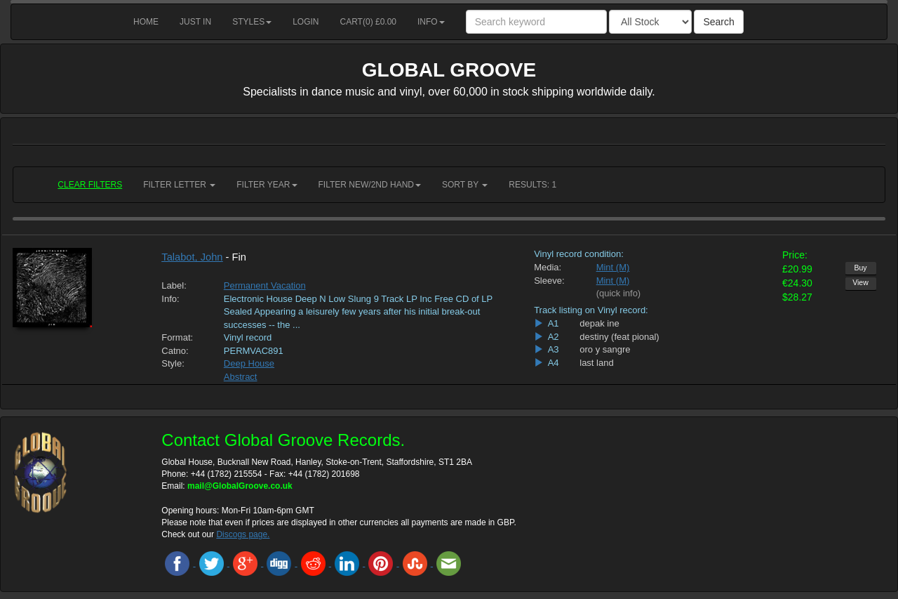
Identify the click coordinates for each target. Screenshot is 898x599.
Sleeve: (549, 280)
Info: (170, 299)
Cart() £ (368, 22)
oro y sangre (604, 349)
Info (431, 22)
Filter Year (266, 185)
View (860, 282)
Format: (177, 337)
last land (596, 362)
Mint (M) (613, 267)
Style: (173, 363)
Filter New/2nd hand (370, 185)
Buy (860, 267)
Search (718, 21)
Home (146, 22)
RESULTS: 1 (532, 185)
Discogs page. (242, 534)
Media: (547, 267)
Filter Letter (179, 185)
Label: (173, 285)
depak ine (599, 323)
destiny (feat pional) (619, 336)
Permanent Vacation (265, 285)
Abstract (240, 376)
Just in (195, 22)
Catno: (174, 350)
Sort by (465, 185)
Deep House (249, 363)
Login (306, 22)
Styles (252, 22)
